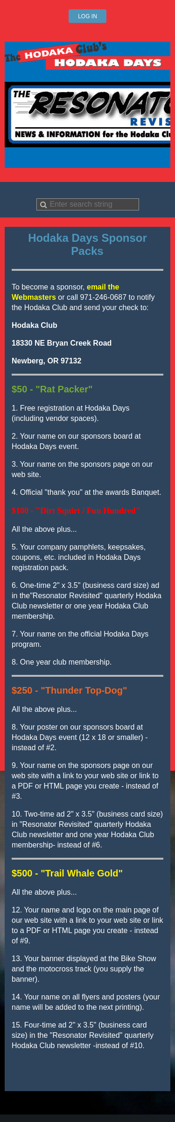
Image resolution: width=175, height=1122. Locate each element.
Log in (87, 16)
